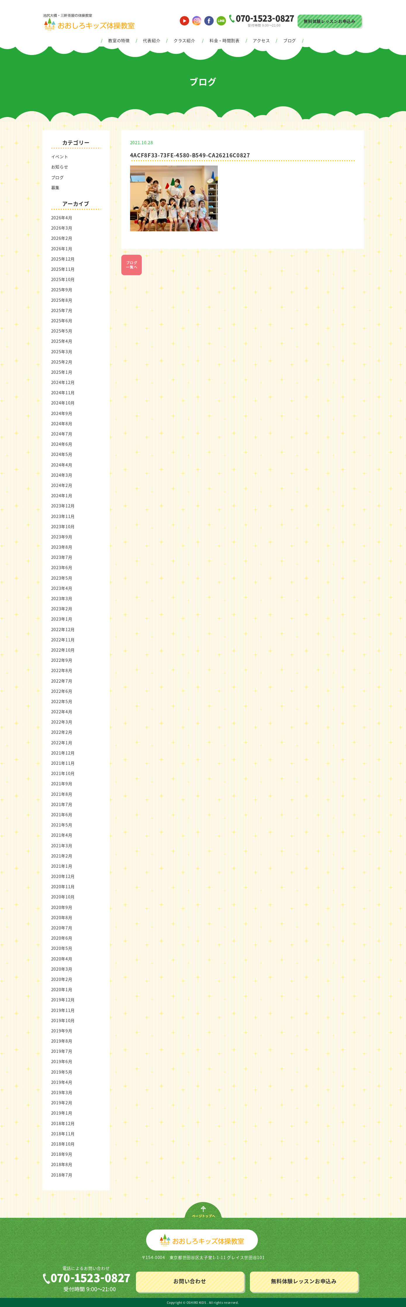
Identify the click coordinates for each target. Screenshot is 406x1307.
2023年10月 (63, 526)
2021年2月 (61, 856)
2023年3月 (61, 598)
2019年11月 (63, 1010)
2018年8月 (61, 1164)
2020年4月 (61, 959)
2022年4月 (61, 711)
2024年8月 (61, 423)
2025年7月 (61, 310)
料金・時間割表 (225, 40)
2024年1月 (61, 495)
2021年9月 (61, 783)
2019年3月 (61, 1092)
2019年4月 (61, 1082)
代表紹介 (151, 40)
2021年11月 (63, 763)
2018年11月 (63, 1133)
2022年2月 (61, 732)
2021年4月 (61, 835)
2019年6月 (61, 1061)
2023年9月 (61, 537)
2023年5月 (61, 578)
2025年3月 (61, 351)
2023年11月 (63, 516)
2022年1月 (61, 742)
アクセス (261, 40)
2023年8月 (61, 547)
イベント (59, 156)
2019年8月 (61, 1041)
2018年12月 (63, 1123)
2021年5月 (61, 825)
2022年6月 (61, 691)
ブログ (289, 40)
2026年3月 (61, 228)
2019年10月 (63, 1020)
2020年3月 (61, 969)
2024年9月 (61, 413)
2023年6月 (61, 567)
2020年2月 (61, 979)
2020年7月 (61, 928)
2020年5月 (61, 948)
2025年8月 (61, 300)
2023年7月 (61, 557)
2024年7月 (61, 434)
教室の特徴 (119, 40)
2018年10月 (63, 1144)
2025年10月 (63, 279)
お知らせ (59, 167)
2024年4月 (61, 465)
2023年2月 (61, 609)
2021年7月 (61, 804)
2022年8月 (61, 670)
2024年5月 (61, 454)
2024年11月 (63, 392)
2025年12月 (63, 259)
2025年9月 (61, 289)
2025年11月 (63, 269)
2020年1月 (61, 989)
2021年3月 (61, 845)
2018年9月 (61, 1154)
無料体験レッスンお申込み (329, 21)
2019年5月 (61, 1072)
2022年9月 (61, 660)
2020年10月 (63, 897)
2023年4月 (61, 588)
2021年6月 (61, 814)
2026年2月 (61, 238)
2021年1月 (61, 866)
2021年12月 (63, 753)
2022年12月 (63, 629)
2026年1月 (61, 249)
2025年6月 (61, 320)
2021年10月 (63, 773)
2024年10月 (63, 403)
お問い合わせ (189, 1281)
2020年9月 (61, 907)
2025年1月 (61, 372)
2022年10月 (63, 650)
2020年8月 (61, 917)
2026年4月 (61, 218)
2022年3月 (61, 722)
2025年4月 (61, 341)
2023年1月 (61, 619)
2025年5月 (61, 331)
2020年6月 (61, 938)
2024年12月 (63, 382)
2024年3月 (61, 475)
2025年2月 (61, 362)
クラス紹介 (184, 40)
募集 (55, 187)
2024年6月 (61, 444)
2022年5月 (61, 701)
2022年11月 (63, 640)
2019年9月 (61, 1031)
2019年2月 (61, 1102)
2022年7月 (61, 681)
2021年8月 (61, 794)
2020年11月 (63, 886)
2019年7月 (61, 1051)
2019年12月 (63, 1000)
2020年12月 (63, 876)
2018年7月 (61, 1175)
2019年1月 (61, 1113)
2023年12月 (63, 506)
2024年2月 (61, 485)
